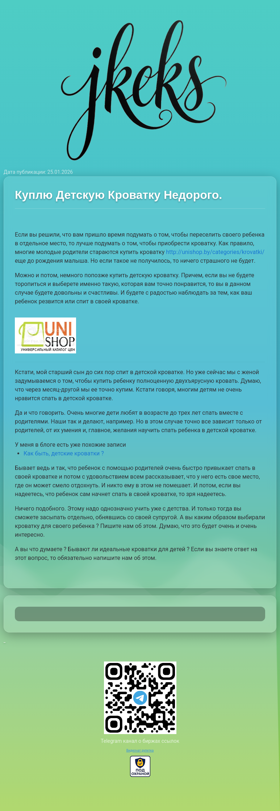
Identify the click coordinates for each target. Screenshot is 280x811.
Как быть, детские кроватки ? (64, 453)
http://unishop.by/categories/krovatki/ (215, 252)
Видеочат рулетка (140, 750)
